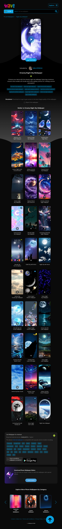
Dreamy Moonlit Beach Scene (17, 360)
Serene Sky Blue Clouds (17, 391)
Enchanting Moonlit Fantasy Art (17, 423)
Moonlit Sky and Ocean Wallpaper (17, 328)
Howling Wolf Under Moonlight (31, 360)
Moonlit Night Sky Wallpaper (31, 233)
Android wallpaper (18, 440)
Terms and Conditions (28, 519)
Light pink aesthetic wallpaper (17, 92)
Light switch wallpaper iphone (32, 89)
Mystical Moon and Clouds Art (31, 201)
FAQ (45, 519)
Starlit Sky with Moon (31, 264)
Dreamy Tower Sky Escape (31, 392)
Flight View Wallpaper (44, 423)
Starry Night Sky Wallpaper (44, 296)
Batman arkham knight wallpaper (15, 89)
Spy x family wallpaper (31, 94)
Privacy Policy (39, 519)
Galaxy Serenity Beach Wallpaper (45, 392)
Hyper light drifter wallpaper (32, 92)
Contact (13, 519)
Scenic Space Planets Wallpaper (31, 296)
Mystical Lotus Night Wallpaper (17, 138)
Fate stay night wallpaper (30, 86)
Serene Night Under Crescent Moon (17, 169)
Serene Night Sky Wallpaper (17, 201)
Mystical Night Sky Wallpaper (31, 138)
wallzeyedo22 (35, 68)
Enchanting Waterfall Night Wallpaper (45, 233)
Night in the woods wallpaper (44, 86)
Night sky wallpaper (22, 17)
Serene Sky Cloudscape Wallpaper (17, 296)
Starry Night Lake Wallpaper (44, 360)
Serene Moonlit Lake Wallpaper (44, 328)
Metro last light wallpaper (46, 92)
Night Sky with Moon (45, 264)
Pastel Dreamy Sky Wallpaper (17, 233)
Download (31, 60)
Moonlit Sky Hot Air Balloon (17, 265)
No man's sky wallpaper (16, 86)
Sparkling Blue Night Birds (44, 138)
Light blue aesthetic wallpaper (48, 89)
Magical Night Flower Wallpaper (31, 328)
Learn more (31, 480)
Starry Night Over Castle (31, 423)
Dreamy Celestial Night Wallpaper (45, 201)
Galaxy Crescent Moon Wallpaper (31, 169)
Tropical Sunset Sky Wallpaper (45, 169)
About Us (18, 519)
